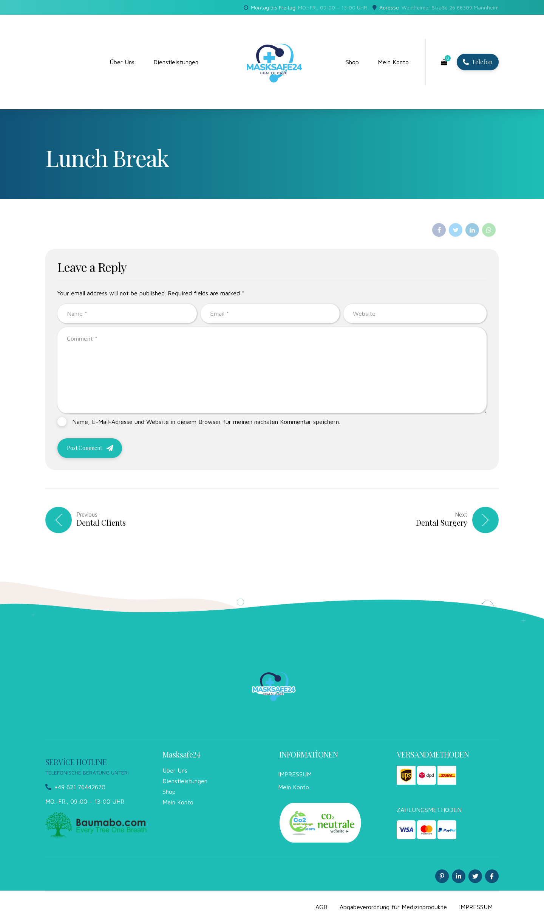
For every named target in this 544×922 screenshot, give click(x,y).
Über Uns (122, 62)
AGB (321, 906)
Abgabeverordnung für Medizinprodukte (393, 906)
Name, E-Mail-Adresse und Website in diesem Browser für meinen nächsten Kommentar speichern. (206, 421)
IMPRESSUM (295, 774)
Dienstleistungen (175, 62)
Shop (352, 62)
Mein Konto (393, 62)
